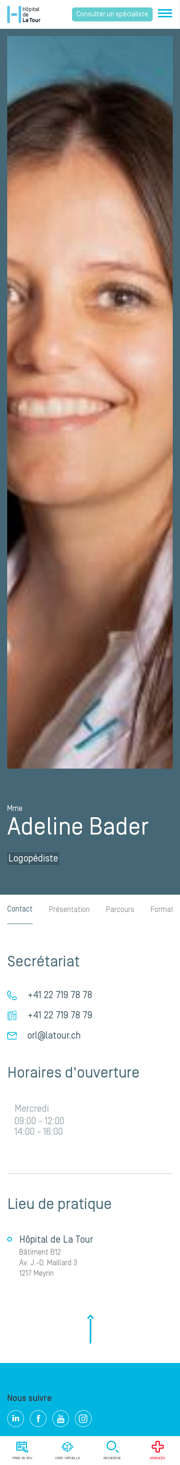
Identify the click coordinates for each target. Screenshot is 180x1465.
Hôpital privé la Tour (23, 14)
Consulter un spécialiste (112, 14)
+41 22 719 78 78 (59, 995)
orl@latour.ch (54, 1035)
